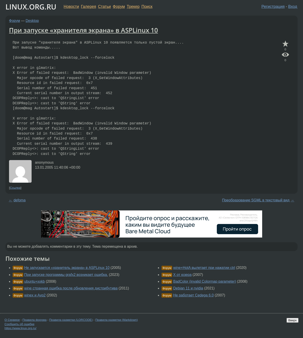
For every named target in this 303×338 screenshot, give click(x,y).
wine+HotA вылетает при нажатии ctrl (204, 268)
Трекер (133, 6)
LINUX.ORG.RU (30, 7)
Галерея (88, 6)
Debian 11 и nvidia (188, 288)
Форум (119, 6)
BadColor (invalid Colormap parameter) (204, 281)
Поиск (147, 6)
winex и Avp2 (35, 295)
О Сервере (12, 320)
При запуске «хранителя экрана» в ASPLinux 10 (83, 30)
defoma (19, 200)
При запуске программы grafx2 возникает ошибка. (66, 275)
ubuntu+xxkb (34, 281)
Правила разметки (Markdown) (116, 320)
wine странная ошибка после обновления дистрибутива (71, 288)
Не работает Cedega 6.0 (193, 295)
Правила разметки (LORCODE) (71, 320)
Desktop (32, 21)
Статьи (104, 6)
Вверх (292, 320)
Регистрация (273, 6)
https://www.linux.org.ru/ (20, 328)
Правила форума (35, 320)
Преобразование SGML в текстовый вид (255, 200)
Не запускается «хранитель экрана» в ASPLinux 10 (66, 268)
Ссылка (15, 187)
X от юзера (182, 275)
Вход (292, 6)
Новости (71, 6)
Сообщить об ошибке (20, 324)
